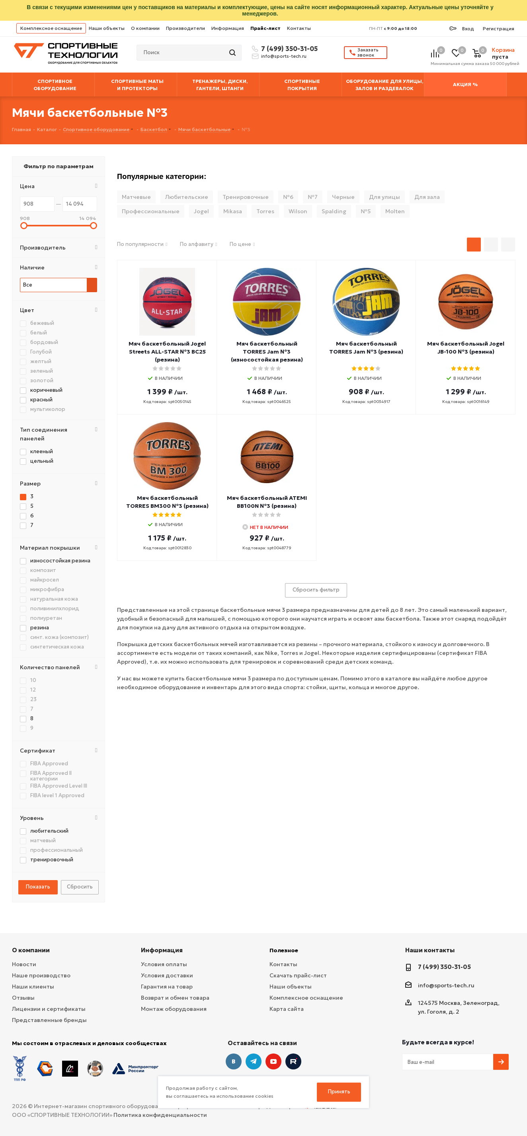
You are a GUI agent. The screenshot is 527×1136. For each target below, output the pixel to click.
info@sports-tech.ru (283, 56)
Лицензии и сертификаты (49, 1008)
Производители (185, 28)
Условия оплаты (164, 964)
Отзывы (23, 997)
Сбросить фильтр (316, 589)
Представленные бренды (49, 1020)
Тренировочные (246, 196)
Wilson (298, 211)
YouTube (273, 1061)
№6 (288, 196)
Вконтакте (234, 1061)
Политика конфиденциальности (160, 1114)
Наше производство (41, 975)
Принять (339, 1091)
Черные (343, 196)
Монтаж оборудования (174, 1008)
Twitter (293, 1061)
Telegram (254, 1061)
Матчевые (136, 196)
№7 (313, 196)
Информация (227, 28)
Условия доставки (167, 975)
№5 (366, 211)
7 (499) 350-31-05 (288, 49)
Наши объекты (107, 28)
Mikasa (232, 211)
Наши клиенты (33, 986)
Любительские (186, 196)
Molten (395, 211)
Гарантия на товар (167, 986)
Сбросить (80, 886)
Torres (265, 211)
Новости (24, 964)
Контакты (299, 28)
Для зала (427, 196)
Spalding (334, 211)
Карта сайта (286, 1008)
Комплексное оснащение (51, 28)
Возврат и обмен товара (175, 997)
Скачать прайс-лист (298, 975)
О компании (145, 28)
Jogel (201, 211)
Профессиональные (151, 211)
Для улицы (384, 196)
